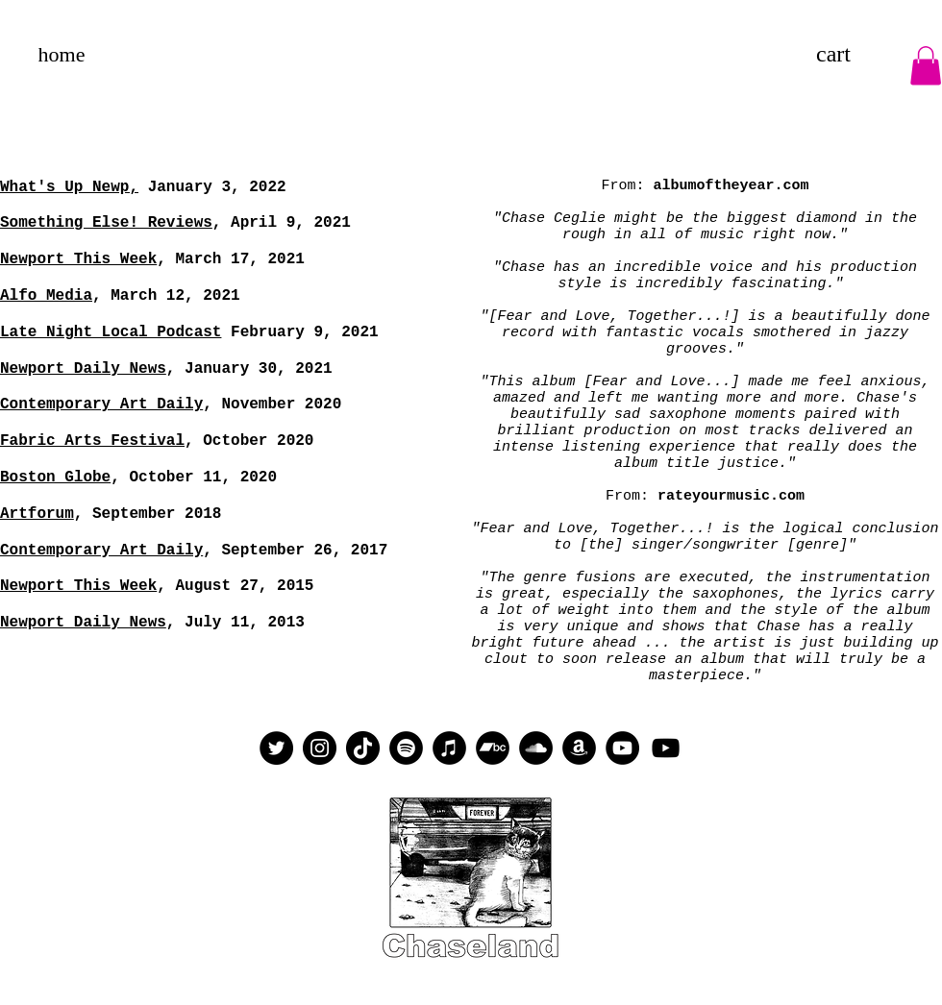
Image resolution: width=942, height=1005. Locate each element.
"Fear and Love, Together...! (592, 529)
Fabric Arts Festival (92, 441)
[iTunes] (449, 748)
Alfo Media (46, 296)
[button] (925, 66)
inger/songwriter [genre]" (748, 545)
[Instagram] (319, 748)
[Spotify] (406, 748)
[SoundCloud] (536, 748)
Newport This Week (78, 259)
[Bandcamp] (492, 748)
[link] (852, 53)
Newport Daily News (83, 622)
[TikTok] (363, 748)
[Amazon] (579, 748)
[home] (61, 54)
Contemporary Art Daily (101, 404)
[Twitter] (276, 748)
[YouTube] (622, 748)
